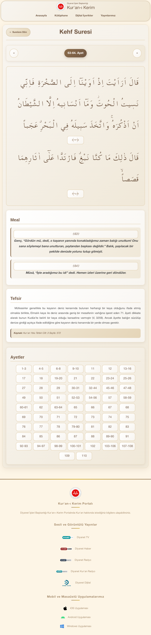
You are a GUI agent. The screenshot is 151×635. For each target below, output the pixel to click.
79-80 (76, 427)
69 (23, 417)
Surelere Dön (18, 32)
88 (92, 436)
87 (75, 436)
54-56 (93, 397)
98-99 (58, 446)
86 (58, 436)
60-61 (24, 407)
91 (127, 436)
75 (127, 417)
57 (110, 397)
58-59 (127, 397)
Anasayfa (41, 16)
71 (58, 417)
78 (58, 427)
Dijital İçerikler (84, 16)
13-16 (127, 368)
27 (23, 388)
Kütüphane (61, 16)
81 (92, 427)
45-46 (110, 388)
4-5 (41, 368)
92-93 (24, 446)
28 (41, 388)
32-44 (93, 388)
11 (92, 368)
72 (75, 417)
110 (84, 456)
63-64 (58, 407)
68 (127, 407)
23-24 (110, 378)
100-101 (75, 446)
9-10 (75, 368)
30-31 (76, 388)
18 (41, 378)
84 (23, 436)
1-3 (24, 368)
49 (23, 397)
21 (75, 378)
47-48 (127, 388)
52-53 (76, 397)
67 (110, 407)
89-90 (110, 436)
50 (41, 397)
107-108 (127, 446)
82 (110, 427)
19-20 (58, 378)
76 (23, 427)
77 (41, 427)
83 (127, 427)
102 (92, 446)
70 (41, 417)
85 (41, 436)
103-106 (110, 446)
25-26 (127, 378)
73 (92, 417)
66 (92, 407)
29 (58, 388)
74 (110, 417)
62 (41, 407)
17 (23, 378)
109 (66, 456)
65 (75, 407)
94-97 (41, 446)
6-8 (58, 368)
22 (92, 378)
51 (58, 397)
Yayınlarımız (108, 16)
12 (110, 368)
